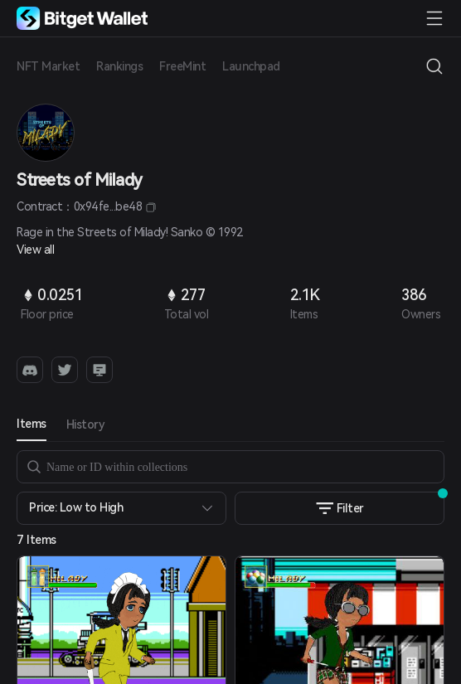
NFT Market (48, 66)
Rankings (119, 66)
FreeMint (182, 66)
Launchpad (251, 66)
